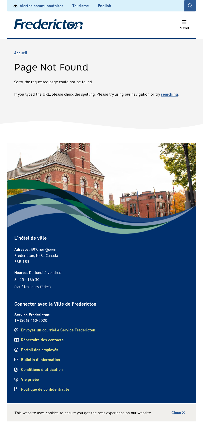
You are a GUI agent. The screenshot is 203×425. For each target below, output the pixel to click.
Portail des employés (39, 349)
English (104, 5)
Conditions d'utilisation (42, 369)
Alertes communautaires (38, 5)
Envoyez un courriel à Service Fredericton (58, 330)
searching (169, 94)
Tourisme (80, 5)
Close (176, 412)
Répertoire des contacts (42, 339)
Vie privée (30, 379)
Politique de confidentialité (45, 389)
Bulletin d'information (40, 359)
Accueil (20, 52)
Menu (184, 28)
